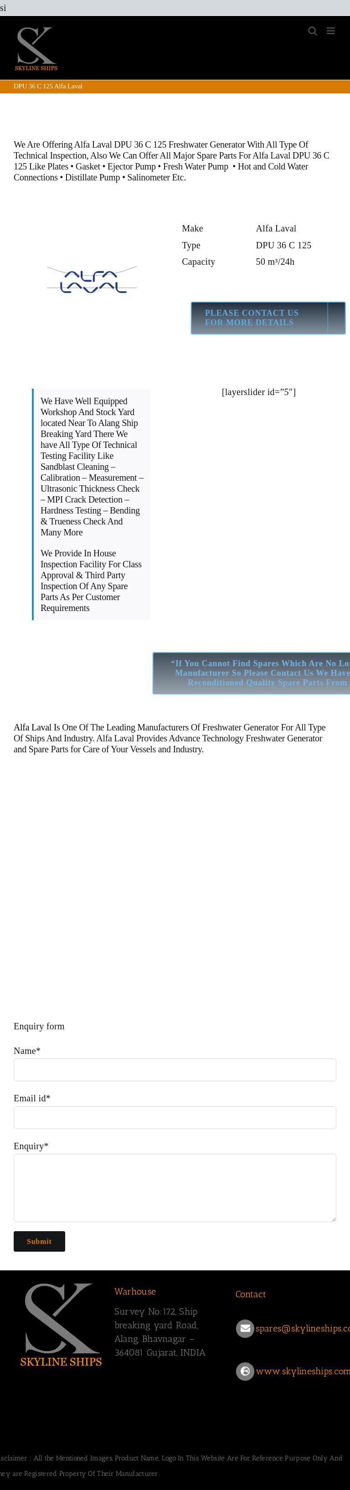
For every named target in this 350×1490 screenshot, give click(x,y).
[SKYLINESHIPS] (61, 1282)
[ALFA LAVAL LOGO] (91, 216)
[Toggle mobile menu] (331, 31)
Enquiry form (39, 1026)
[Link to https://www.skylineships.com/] (245, 1371)
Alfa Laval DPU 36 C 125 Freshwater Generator (159, 144)
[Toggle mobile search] (312, 31)
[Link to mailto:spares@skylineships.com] (245, 1328)
